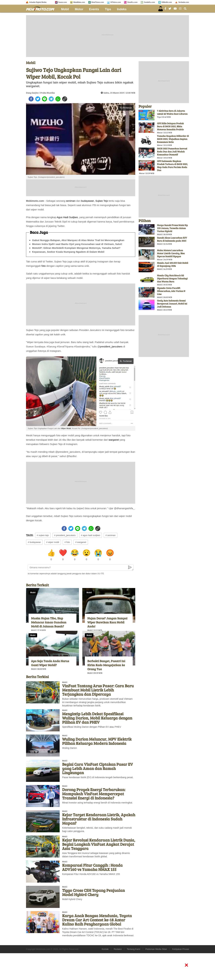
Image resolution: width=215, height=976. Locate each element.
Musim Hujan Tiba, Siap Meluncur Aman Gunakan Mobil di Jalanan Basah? (48, 622)
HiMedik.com (167, 2)
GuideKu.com (149, 2)
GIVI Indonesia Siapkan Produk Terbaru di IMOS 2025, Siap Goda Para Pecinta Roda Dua (172, 165)
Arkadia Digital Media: (38, 2)
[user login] (160, 8)
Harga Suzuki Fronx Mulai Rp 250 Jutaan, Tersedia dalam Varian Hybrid (172, 228)
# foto (67, 542)
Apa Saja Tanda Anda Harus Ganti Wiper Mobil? (50, 663)
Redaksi (118, 949)
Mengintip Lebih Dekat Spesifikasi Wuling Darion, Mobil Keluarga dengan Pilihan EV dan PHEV (97, 718)
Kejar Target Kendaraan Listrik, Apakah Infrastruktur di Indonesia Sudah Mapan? (98, 819)
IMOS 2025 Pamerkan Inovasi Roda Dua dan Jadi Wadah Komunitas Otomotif (172, 151)
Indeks (121, 9)
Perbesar (126, 107)
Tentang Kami (133, 949)
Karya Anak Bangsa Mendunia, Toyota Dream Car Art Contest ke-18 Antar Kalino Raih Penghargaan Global (97, 920)
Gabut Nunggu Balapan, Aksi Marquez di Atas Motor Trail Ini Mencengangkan (78, 240)
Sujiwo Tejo (101, 200)
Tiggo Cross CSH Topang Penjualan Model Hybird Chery (93, 892)
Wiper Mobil (66, 428)
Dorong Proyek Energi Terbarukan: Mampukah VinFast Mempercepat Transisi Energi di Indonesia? (93, 794)
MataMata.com (79, 2)
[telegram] (51, 98)
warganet (114, 439)
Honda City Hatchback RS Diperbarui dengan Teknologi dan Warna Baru (172, 278)
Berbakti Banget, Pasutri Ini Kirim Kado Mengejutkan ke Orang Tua (106, 665)
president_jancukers (111, 346)
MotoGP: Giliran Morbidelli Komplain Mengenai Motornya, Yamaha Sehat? (76, 247)
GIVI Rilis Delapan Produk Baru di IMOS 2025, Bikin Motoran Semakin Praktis (170, 126)
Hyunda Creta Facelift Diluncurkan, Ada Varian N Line (171, 291)
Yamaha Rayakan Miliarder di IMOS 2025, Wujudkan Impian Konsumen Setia (173, 139)
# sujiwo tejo (43, 535)
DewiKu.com (132, 2)
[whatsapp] (58, 98)
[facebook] (31, 98)
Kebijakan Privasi (180, 949)
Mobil (65, 9)
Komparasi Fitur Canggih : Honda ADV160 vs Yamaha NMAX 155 (92, 867)
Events (94, 9)
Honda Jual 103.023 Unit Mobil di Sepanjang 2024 (172, 264)
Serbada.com (183, 2)
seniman (71, 200)
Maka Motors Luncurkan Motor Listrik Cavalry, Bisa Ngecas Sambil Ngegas (171, 253)
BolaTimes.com (98, 2)
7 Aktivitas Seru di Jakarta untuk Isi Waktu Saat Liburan (172, 112)
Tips (108, 9)
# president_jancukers (65, 535)
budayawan (87, 200)
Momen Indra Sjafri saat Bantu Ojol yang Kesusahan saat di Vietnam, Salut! (77, 244)
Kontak (105, 949)
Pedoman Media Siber (156, 949)
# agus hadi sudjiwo (90, 535)
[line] (44, 98)
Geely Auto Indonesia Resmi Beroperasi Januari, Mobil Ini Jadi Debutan (172, 303)
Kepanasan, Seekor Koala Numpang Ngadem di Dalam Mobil (68, 251)
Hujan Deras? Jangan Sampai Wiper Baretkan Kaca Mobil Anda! (107, 622)
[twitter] (37, 98)
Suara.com (62, 2)
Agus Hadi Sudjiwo (67, 217)
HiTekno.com (115, 2)
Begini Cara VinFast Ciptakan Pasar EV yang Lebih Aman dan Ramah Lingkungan (97, 768)
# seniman (110, 535)
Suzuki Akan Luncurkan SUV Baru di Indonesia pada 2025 (172, 239)
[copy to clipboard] (64, 98)
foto (43, 265)
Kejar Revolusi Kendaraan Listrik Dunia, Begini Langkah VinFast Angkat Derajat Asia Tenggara (98, 844)
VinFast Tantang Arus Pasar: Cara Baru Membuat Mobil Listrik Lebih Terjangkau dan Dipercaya (98, 690)
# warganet (80, 542)
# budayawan (34, 542)
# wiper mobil (52, 542)
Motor (79, 9)
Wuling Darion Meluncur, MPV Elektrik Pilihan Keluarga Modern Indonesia (97, 741)
